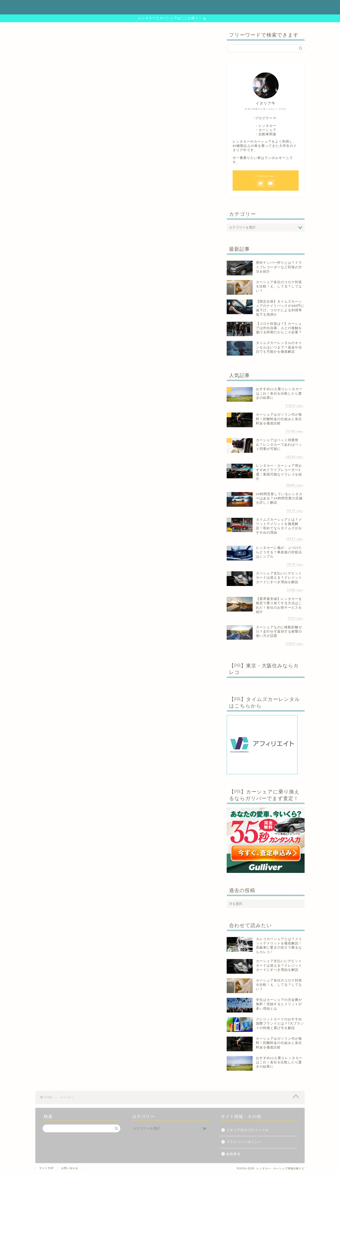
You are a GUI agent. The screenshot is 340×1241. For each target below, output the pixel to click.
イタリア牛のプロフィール (247, 1130)
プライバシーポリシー (244, 1142)
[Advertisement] (141, 1207)
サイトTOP (46, 1168)
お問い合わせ (69, 1168)
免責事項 (233, 1154)
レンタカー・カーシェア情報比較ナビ (170, 7)
